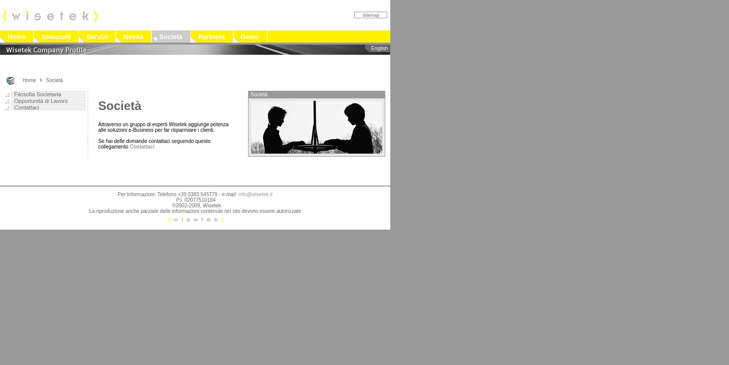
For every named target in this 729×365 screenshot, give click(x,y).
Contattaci (26, 107)
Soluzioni (56, 37)
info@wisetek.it (255, 194)
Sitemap (370, 15)
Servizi (97, 37)
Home (17, 37)
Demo (250, 37)
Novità (134, 37)
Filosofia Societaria (37, 94)
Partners (211, 37)
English (379, 48)
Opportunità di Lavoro (41, 101)
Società (171, 37)
